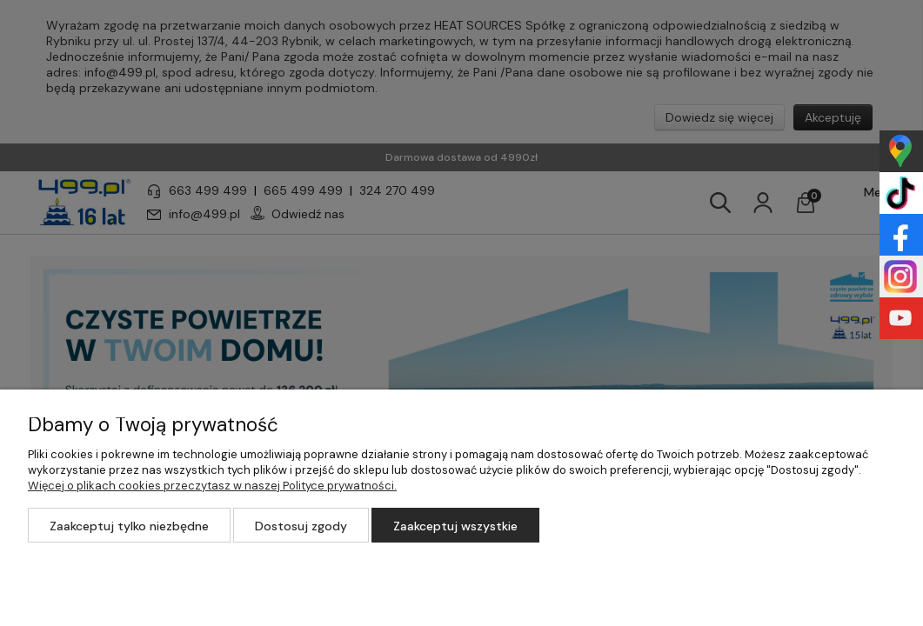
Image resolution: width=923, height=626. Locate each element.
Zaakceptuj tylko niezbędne (129, 526)
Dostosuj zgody (301, 526)
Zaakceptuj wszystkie (455, 526)
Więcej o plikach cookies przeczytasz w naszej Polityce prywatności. (212, 485)
